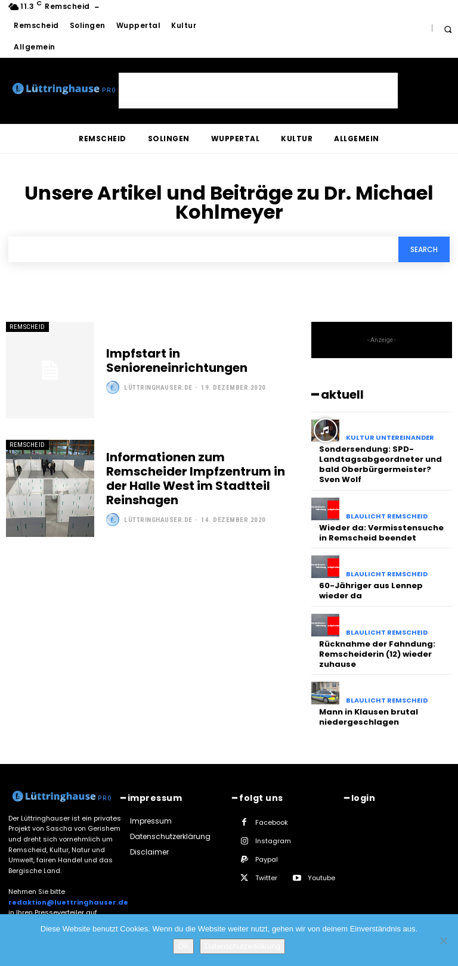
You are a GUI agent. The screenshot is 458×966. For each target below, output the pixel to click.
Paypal (266, 859)
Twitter (266, 878)
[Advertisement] (258, 90)
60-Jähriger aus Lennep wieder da (371, 590)
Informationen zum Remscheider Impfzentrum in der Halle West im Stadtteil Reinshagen (195, 478)
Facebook (271, 822)
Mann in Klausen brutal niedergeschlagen (368, 717)
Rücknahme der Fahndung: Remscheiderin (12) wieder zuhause (377, 654)
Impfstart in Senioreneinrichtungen (176, 360)
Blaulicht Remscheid (387, 516)
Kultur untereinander (390, 437)
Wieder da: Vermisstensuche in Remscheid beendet (381, 532)
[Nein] (443, 940)
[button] (447, 28)
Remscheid (27, 327)
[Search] (424, 249)
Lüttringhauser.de (158, 388)
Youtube (321, 878)
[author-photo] (114, 387)
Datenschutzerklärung (242, 946)
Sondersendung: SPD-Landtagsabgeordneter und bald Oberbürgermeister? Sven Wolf (380, 464)
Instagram (273, 841)
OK (183, 946)
